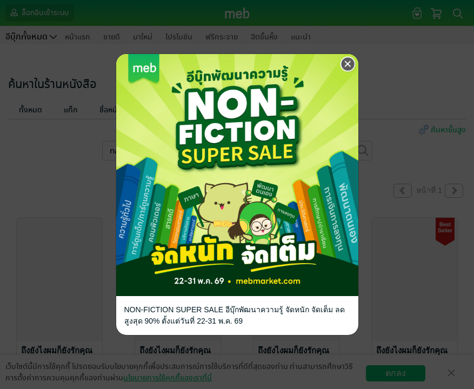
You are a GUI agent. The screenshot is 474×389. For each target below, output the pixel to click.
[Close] (348, 64)
